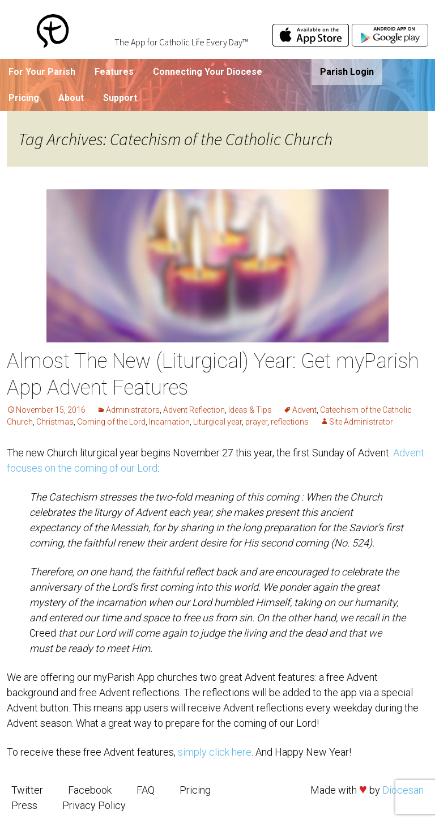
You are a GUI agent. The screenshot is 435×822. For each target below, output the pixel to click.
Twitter (27, 790)
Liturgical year (217, 421)
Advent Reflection (194, 409)
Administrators (133, 409)
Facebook (90, 790)
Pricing (23, 97)
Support (120, 97)
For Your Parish (41, 71)
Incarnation (169, 421)
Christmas (55, 421)
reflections (290, 421)
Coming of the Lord (111, 421)
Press (24, 805)
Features (114, 71)
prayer (256, 421)
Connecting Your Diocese (207, 71)
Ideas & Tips (250, 409)
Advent (304, 409)
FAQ (146, 790)
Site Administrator (361, 421)
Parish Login (347, 71)
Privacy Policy (94, 805)
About (71, 97)
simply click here (214, 752)
